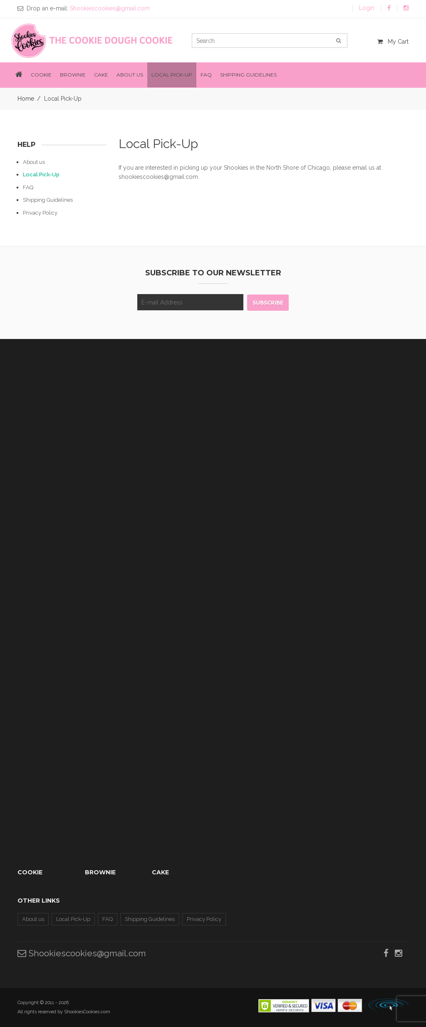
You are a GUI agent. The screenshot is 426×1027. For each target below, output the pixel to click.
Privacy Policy (40, 213)
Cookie (41, 75)
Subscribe (268, 302)
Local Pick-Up (171, 75)
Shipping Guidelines (248, 75)
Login (366, 8)
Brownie (73, 75)
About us (129, 75)
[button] (19, 75)
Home (25, 98)
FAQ (206, 75)
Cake (101, 75)
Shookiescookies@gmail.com (81, 953)
